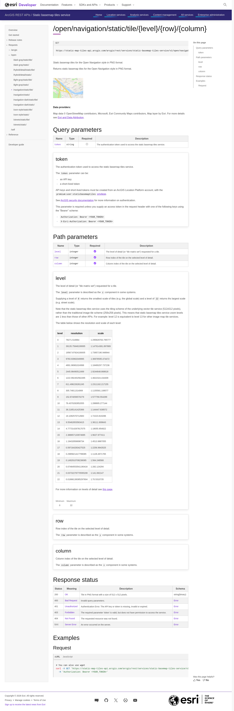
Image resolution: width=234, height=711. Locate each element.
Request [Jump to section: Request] (202, 85)
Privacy (8, 700)
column (58, 263)
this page (107, 489)
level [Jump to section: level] (200, 62)
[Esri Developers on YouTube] (135, 700)
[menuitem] (68, 5)
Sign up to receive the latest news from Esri (25, 704)
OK (66, 594)
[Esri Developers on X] (115, 700)
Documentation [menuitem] (49, 4)
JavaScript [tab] (67, 656)
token (57, 144)
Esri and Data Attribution (71, 117)
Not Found (70, 618)
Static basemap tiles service (51, 15)
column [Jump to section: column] (201, 71)
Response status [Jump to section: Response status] (204, 76)
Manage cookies (22, 700)
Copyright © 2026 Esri (15, 696)
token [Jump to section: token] (201, 52)
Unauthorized (71, 606)
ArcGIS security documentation (77, 200)
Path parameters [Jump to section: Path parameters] (204, 57)
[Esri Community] (96, 700)
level (57, 251)
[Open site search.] (225, 5)
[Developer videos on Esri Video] (125, 700)
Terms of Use (39, 700)
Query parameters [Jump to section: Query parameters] (204, 48)
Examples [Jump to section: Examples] (200, 81)
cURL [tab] (57, 656)
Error (176, 600)
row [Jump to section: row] (200, 67)
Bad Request (71, 600)
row (56, 257)
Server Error (70, 624)
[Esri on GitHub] (106, 700)
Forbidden (69, 612)
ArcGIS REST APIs (17, 15)
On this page (199, 42)
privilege (101, 194)
